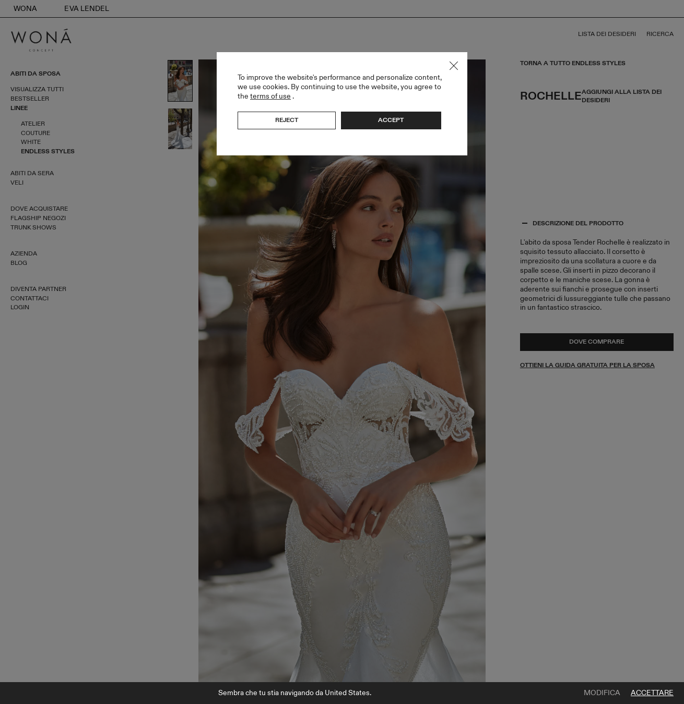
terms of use (270, 96)
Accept (391, 120)
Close (453, 65)
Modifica (602, 693)
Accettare (652, 693)
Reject (286, 120)
